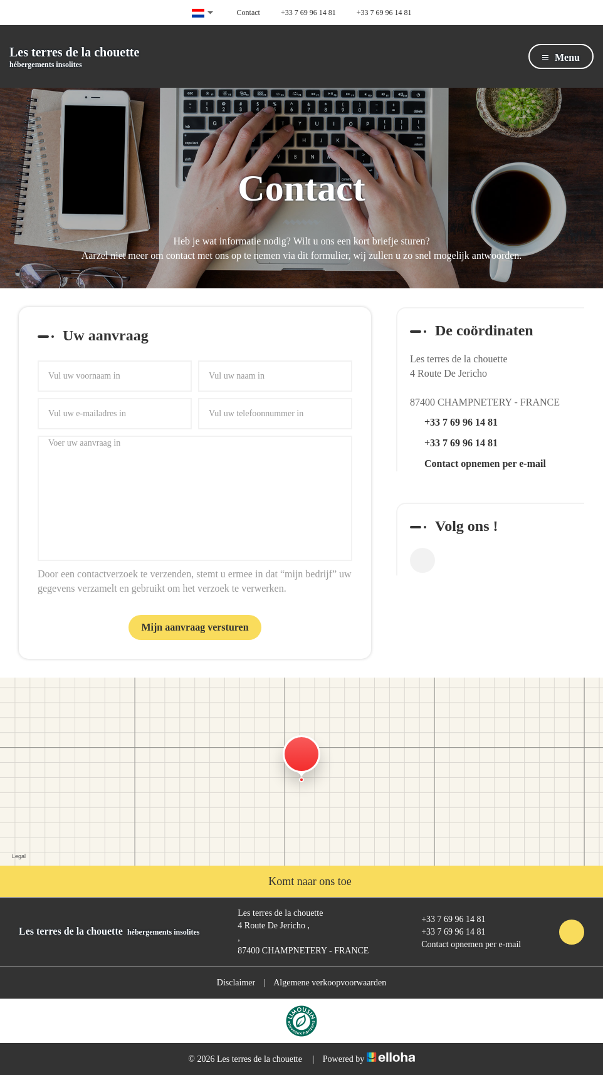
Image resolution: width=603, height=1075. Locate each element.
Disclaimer (236, 982)
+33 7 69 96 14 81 (446, 919)
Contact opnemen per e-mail (485, 463)
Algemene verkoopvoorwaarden (329, 982)
